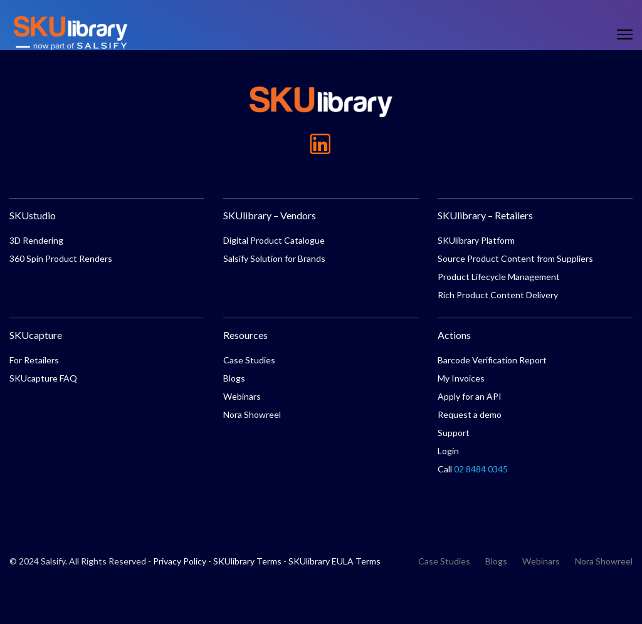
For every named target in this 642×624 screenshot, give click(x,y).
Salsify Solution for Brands (274, 258)
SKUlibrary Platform (476, 240)
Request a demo (470, 414)
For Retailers (34, 360)
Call (473, 469)
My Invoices (461, 378)
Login (448, 450)
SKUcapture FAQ (43, 378)
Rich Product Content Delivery (498, 294)
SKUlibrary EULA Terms (334, 561)
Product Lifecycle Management (499, 276)
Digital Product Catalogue (274, 240)
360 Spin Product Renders (60, 258)
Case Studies (249, 360)
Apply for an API (470, 396)
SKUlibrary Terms (247, 561)
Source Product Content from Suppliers (515, 258)
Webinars (242, 396)
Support (454, 432)
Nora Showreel (252, 414)
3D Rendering (36, 240)
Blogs (234, 378)
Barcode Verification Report (492, 360)
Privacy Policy (179, 561)
